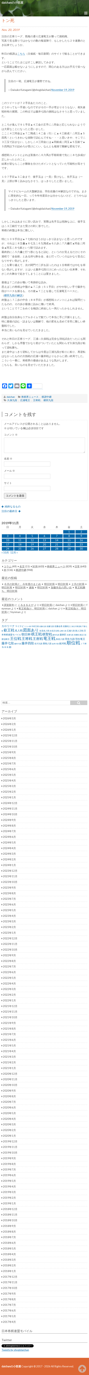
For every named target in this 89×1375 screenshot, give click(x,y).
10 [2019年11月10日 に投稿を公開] (7, 540)
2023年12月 (10, 870)
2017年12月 (10, 1276)
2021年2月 (9, 1062)
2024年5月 (9, 842)
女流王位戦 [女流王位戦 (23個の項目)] (54, 631)
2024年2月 (9, 859)
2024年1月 (9, 865)
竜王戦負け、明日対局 (32, 608)
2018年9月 (9, 1226)
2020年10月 (10, 1085)
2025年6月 (9, 769)
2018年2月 (9, 1265)
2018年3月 (9, 1259)
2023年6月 (9, 904)
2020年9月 (9, 1090)
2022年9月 (9, 955)
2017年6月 (9, 1310)
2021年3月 (9, 1056)
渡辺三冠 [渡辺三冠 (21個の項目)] (82, 635)
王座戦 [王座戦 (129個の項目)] (38, 638)
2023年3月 (9, 921)
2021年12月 (10, 1006)
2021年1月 (9, 1068)
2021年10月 (10, 1017)
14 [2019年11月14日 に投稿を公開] (56, 540)
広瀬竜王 (25, 400)
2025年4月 (9, 780)
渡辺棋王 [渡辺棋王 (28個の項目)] (6, 639)
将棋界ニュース (30, 396)
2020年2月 (9, 1130)
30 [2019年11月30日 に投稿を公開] (81, 548)
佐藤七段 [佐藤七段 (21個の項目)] (42, 626)
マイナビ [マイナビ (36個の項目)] (19, 626)
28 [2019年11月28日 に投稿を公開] (56, 548)
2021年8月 (9, 1028)
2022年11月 (10, 944)
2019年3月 (9, 1192)
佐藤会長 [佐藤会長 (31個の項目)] (58, 626)
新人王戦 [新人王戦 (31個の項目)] (79, 630)
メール (9, 470)
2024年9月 (9, 820)
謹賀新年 (9, 605)
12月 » (14, 552)
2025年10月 (10, 746)
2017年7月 (9, 1304)
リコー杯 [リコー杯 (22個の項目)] (27, 626)
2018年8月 (9, 1231)
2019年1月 (9, 1203)
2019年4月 (9, 1186)
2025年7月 (9, 763)
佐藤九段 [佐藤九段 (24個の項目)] (50, 626)
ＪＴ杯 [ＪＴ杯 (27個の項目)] (84, 643)
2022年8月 (9, 961)
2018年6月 (9, 1242)
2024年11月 (10, 808)
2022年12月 (10, 938)
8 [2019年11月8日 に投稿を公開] (69, 536)
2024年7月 (9, 831)
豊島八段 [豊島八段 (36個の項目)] (47, 643)
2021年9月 (9, 1023)
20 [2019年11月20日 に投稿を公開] (44, 544)
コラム (8, 566)
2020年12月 (10, 1073)
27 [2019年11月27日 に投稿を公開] (44, 548)
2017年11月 (10, 1282)
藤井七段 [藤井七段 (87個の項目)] (8, 643)
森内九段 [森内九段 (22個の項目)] (55, 635)
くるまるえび (25, 605)
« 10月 (5, 552)
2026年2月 (9, 724)
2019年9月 (9, 1158)
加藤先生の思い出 (61, 587)
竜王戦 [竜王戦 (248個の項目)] (49, 638)
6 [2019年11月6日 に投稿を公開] (44, 536)
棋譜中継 (47, 396)
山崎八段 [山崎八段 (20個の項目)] (63, 631)
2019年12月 (10, 1141)
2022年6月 (9, 972)
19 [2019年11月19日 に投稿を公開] (32, 544)
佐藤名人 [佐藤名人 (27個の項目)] (67, 626)
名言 (22, 566)
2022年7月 (9, 966)
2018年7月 (9, 1237)
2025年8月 (9, 758)
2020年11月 (10, 1079)
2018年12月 (10, 1209)
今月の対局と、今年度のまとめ (22, 584)
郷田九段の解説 (13, 295)
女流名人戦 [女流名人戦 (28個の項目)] (44, 630)
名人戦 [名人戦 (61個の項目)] (19, 630)
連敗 (31, 587)
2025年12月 (10, 735)
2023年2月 (9, 927)
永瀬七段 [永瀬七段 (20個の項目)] (70, 635)
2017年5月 (9, 1316)
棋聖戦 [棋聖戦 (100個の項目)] (47, 634)
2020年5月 (9, 1113)
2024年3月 (9, 853)
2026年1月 (9, 729)
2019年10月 (10, 1152)
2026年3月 (9, 718)
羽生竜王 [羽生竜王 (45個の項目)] (80, 639)
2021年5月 (9, 1045)
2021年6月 (9, 1039)
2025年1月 (9, 797)
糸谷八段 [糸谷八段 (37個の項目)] (60, 639)
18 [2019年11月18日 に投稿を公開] (19, 544)
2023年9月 (9, 887)
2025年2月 (9, 791)
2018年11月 (10, 1214)
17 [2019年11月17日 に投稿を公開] (7, 544)
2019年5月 (9, 1180)
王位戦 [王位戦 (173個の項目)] (15, 638)
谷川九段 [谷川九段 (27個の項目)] (38, 643)
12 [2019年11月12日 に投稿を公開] (32, 540)
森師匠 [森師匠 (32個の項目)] (63, 634)
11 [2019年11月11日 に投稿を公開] (19, 540)
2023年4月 (9, 915)
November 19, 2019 (62, 89)
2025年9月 (9, 752)
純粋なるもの (13, 506)
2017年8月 (9, 1299)
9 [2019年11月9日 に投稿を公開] (81, 536)
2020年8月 (9, 1096)
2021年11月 (10, 1011)
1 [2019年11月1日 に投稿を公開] (69, 531)
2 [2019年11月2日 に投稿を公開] (81, 531)
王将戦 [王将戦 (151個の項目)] (27, 638)
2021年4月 (9, 1051)
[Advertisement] (44, 376)
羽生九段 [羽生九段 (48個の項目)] (70, 638)
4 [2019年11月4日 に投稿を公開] (20, 536)
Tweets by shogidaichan (15, 1350)
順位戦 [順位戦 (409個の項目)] (73, 642)
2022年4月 (9, 983)
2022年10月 (10, 949)
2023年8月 (9, 893)
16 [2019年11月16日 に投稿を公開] (81, 540)
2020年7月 (9, 1101)
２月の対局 (77, 584)
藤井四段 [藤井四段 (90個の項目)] (28, 643)
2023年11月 (10, 876)
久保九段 (12, 400)
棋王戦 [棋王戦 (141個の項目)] (36, 634)
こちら (21, 53)
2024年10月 (10, 814)
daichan (11, 396)
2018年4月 (9, 1254)
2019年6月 (9, 1175)
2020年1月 (9, 1135)
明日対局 (49, 584)
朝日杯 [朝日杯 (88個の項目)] (26, 634)
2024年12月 (10, 803)
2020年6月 (9, 1107)
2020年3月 (9, 1124)
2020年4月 (9, 1118)
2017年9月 (9, 1293)
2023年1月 (9, 932)
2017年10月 (10, 1288)
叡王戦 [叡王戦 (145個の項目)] (9, 630)
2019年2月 (9, 1197)
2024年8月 (9, 825)
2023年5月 (9, 910)
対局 (35, 566)
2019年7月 (9, 1169)
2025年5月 (9, 774)
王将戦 (36, 400)
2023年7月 (9, 898)
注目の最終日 (9, 511)
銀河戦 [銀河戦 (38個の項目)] (62, 643)
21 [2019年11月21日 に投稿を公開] (56, 544)
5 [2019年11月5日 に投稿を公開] (32, 536)
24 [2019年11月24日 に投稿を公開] (7, 548)
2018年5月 (9, 1248)
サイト (8, 483)
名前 (8, 458)
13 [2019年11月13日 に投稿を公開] (44, 540)
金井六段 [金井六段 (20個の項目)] (55, 644)
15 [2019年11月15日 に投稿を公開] (69, 540)
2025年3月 (9, 786)
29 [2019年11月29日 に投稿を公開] (69, 548)
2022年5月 (9, 977)
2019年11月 (10, 1147)
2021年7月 (9, 1034)
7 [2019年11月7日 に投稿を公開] (57, 536)
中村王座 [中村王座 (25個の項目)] (35, 626)
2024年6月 (9, 836)
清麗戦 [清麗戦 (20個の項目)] (76, 635)
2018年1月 (9, 1271)
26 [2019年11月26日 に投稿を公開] (32, 548)
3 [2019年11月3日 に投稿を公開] (7, 536)
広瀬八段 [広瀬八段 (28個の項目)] (71, 630)
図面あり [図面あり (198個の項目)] (31, 630)
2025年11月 (10, 741)
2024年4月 (9, 848)
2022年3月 (9, 989)
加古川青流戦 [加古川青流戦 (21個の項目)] (76, 626)
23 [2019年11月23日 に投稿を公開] (81, 544)
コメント (11, 434)
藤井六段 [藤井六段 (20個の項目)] (17, 644)
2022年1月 (9, 1000)
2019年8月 (9, 1164)
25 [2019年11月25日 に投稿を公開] (19, 548)
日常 (77, 566)
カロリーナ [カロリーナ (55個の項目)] (8, 626)
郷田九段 (48, 400)
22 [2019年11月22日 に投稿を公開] (69, 544)
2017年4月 (9, 1321)
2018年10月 (10, 1220)
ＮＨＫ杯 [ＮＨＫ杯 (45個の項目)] (6, 647)
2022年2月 (9, 994)
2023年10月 (10, 882)
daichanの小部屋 (12, 2)
